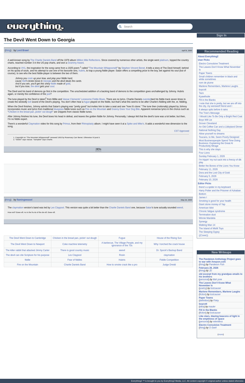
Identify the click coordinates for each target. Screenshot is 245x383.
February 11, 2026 (208, 169)
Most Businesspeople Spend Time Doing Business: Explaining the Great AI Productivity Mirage (219, 143)
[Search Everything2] (155, 26)
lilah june (217, 279)
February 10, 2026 (208, 179)
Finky (216, 300)
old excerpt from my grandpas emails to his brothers (220, 275)
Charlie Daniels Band (120, 207)
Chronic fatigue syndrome (212, 211)
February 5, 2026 (207, 176)
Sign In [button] (221, 35)
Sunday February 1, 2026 (212, 156)
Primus (66, 123)
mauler (212, 306)
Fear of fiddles (75, 260)
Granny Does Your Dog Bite (125, 109)
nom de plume (206, 82)
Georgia (47, 81)
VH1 (23, 68)
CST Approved (181, 131)
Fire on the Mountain (95, 109)
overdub (147, 99)
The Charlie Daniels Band (43, 60)
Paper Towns (205, 73)
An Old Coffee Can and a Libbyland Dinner (220, 126)
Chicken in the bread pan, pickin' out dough (30, 111)
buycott (202, 89)
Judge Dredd (169, 264)
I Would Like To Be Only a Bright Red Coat (220, 116)
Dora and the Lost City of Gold (214, 172)
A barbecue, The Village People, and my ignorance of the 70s (122, 244)
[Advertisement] (122, 9)
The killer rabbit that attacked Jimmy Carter (28, 250)
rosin (30, 78)
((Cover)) (203, 235)
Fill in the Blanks (207, 100)
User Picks (204, 60)
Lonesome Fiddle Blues (93, 99)
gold (68, 83)
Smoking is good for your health (215, 201)
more (220, 334)
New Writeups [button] (221, 252)
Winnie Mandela (207, 218)
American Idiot (206, 207)
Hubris (122, 260)
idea (202, 306)
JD (210, 270)
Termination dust (207, 214)
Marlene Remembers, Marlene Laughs (218, 86)
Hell (24, 81)
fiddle (53, 83)
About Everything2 (208, 56)
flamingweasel (24, 199)
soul (52, 86)
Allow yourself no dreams (212, 133)
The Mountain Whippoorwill (103, 68)
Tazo (201, 93)
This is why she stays (209, 149)
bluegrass (59, 109)
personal (204, 279)
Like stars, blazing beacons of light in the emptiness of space (219, 317)
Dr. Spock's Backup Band (169, 250)
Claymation (34, 123)
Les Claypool (57, 207)
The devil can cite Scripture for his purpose (27, 255)
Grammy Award (75, 62)
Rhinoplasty (88, 123)
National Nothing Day (209, 130)
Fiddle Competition (169, 260)
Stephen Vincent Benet (133, 68)
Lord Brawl (23, 50)
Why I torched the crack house (169, 244)
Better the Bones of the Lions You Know (219, 165)
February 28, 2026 (208, 268)
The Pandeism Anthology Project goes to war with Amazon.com (220, 260)
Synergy (203, 221)
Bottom (202, 194)
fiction (203, 294)
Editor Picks (204, 183)
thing (8, 50)
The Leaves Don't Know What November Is (215, 284)
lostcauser (216, 288)
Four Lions (204, 152)
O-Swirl (212, 327)
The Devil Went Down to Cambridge (27, 238)
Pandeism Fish (216, 264)
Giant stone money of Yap (212, 204)
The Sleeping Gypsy (209, 232)
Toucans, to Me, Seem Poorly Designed (219, 137)
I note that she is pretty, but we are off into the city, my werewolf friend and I (220, 104)
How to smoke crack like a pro (122, 264)
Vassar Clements (71, 99)
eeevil (180, 207)
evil (29, 102)
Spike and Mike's (135, 123)
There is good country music (74, 250)
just (48, 94)
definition (204, 300)
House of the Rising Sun (169, 238)
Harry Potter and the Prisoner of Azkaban (220, 190)
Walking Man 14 (207, 225)
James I (203, 197)
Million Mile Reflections (88, 60)
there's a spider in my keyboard (215, 187)
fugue (87, 102)
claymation (17, 207)
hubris (82, 70)
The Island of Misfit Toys (211, 228)
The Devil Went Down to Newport (27, 244)
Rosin (122, 255)
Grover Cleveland (208, 123)
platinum (164, 60)
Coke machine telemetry (74, 244)
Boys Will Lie (205, 120)
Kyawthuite (204, 96)
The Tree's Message (209, 113)
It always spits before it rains (213, 109)
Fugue (122, 238)
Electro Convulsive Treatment (214, 63)
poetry (203, 288)
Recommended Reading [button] (221, 51)
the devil (35, 86)
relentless (218, 321)
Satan (149, 207)
